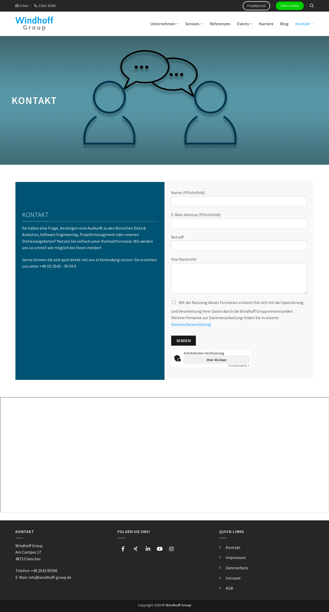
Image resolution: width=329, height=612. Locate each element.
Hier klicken (216, 360)
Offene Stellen (289, 6)
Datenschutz (237, 567)
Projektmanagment (97, 236)
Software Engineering (59, 236)
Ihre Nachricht (239, 277)
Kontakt (304, 23)
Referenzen (220, 23)
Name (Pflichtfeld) (239, 200)
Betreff (239, 245)
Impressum (236, 557)
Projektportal (256, 6)
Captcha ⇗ (239, 366)
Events (244, 23)
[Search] (312, 5)
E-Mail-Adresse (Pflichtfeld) (239, 222)
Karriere (266, 23)
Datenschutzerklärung (191, 324)
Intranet (233, 578)
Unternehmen (164, 23)
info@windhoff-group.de (49, 577)
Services (194, 23)
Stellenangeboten (38, 243)
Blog (284, 23)
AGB (229, 588)
